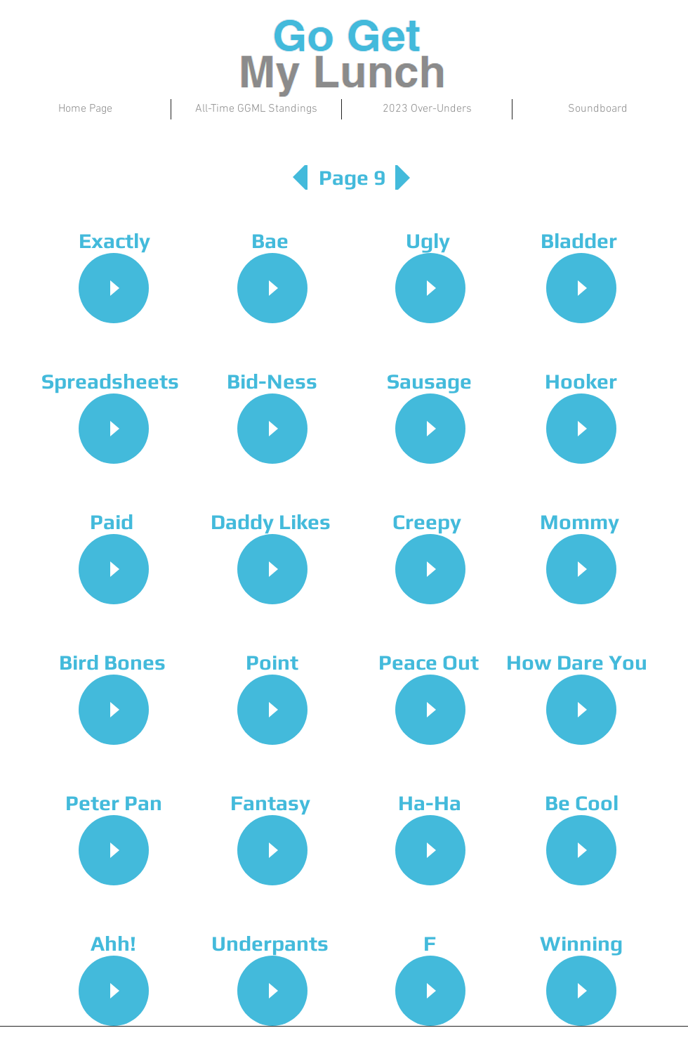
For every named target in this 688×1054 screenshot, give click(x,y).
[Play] (114, 288)
